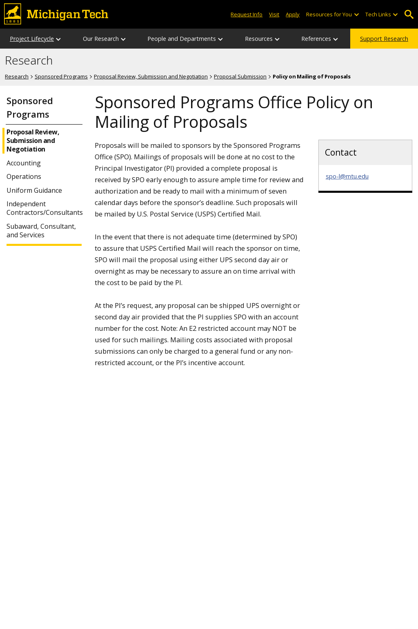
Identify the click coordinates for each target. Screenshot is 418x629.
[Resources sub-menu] (277, 39)
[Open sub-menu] (356, 14)
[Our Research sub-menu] (123, 39)
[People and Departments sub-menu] (221, 39)
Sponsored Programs (61, 76)
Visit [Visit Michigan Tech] (274, 14)
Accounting (24, 163)
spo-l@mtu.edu (347, 176)
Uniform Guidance (34, 190)
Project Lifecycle (32, 38)
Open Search (409, 14)
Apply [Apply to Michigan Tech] (293, 14)
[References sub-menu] (336, 39)
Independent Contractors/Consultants (44, 208)
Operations (24, 176)
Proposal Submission (240, 76)
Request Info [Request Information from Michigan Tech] (246, 14)
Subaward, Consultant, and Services (41, 230)
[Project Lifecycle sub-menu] (59, 39)
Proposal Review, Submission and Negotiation (151, 76)
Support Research (384, 38)
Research (29, 60)
